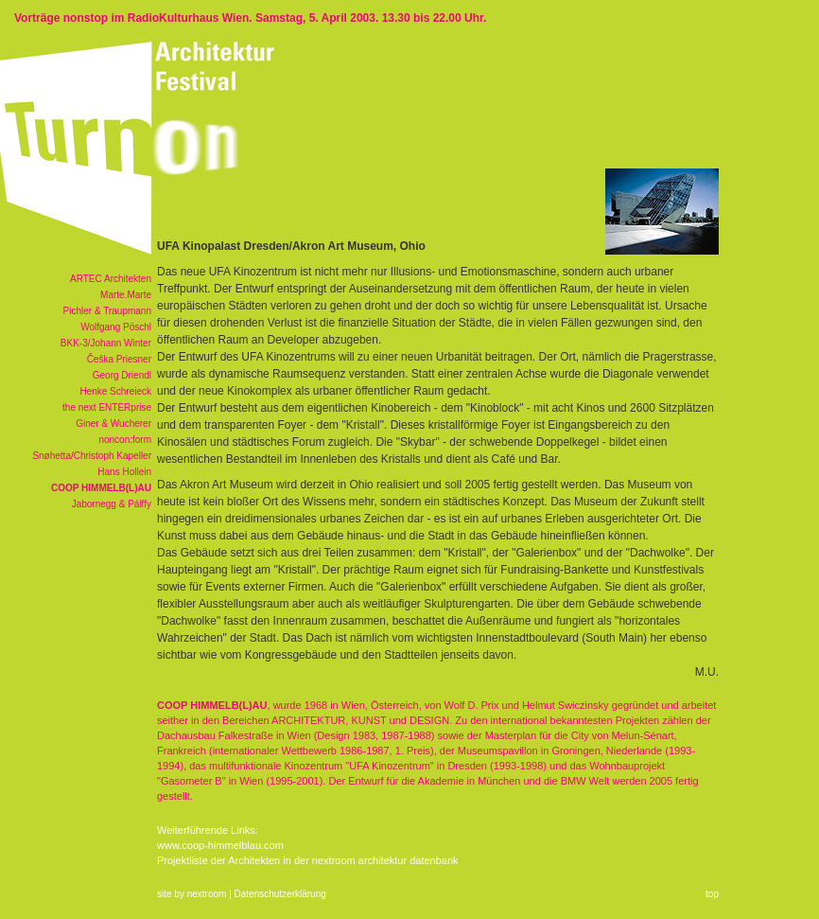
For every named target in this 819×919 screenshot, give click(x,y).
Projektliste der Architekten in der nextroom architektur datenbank (308, 860)
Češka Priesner (119, 359)
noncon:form (124, 439)
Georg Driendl (122, 375)
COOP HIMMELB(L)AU (101, 488)
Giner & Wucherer (113, 423)
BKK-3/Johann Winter (106, 343)
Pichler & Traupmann (107, 311)
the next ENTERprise (106, 407)
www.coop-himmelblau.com (220, 845)
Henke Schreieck (115, 391)
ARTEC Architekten (110, 279)
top (712, 894)
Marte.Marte (125, 295)
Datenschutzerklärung (280, 894)
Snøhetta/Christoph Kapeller (91, 456)
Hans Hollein (124, 472)
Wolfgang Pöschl (115, 327)
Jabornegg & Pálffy (111, 504)
